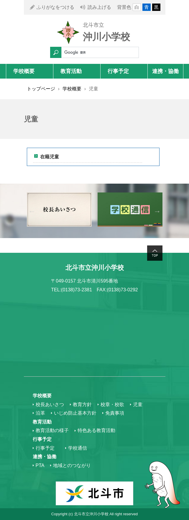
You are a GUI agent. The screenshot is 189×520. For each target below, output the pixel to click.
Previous (32, 211)
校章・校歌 (112, 404)
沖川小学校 (106, 36)
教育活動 (71, 71)
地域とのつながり (72, 465)
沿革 (40, 413)
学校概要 (23, 71)
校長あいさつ (50, 404)
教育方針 (82, 404)
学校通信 (77, 448)
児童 (137, 404)
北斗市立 (93, 25)
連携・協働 (165, 71)
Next (157, 211)
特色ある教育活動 (96, 430)
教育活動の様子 (52, 430)
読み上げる (99, 7)
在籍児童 (49, 156)
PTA (40, 465)
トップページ (41, 88)
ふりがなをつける (55, 7)
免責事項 (114, 413)
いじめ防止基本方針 (75, 413)
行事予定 (118, 71)
